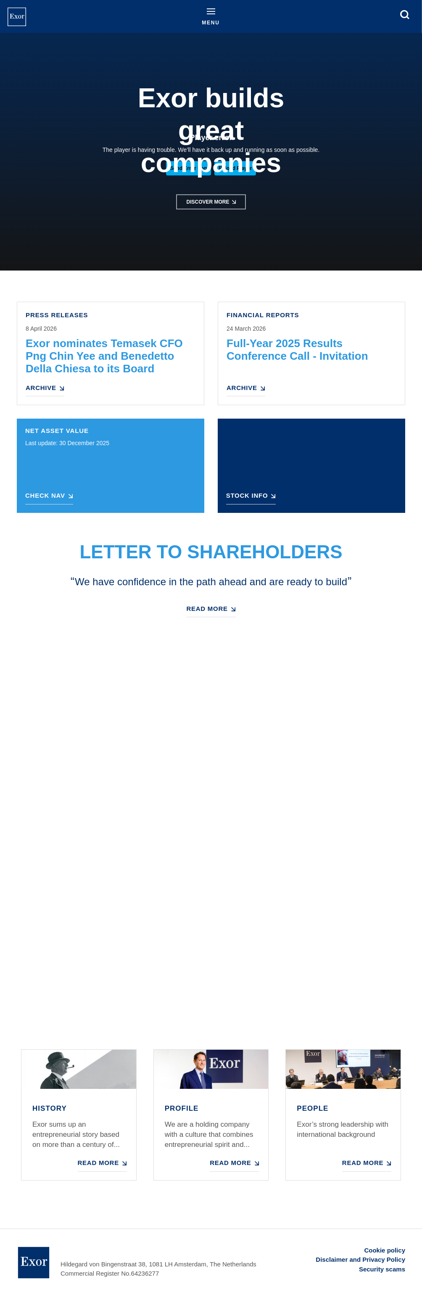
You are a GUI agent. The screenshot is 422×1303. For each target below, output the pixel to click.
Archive (41, 387)
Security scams (382, 1269)
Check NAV (45, 495)
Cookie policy (384, 1250)
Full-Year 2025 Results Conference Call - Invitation (297, 349)
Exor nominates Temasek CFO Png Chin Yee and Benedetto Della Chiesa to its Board (104, 356)
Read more (206, 608)
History (49, 1108)
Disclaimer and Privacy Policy (360, 1259)
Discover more (207, 202)
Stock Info (247, 495)
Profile (182, 1108)
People (312, 1108)
